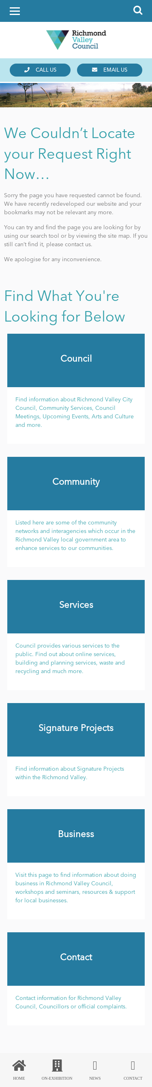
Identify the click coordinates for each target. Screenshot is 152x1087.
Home (19, 1070)
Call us (40, 70)
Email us (109, 70)
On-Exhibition (57, 1070)
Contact (133, 1070)
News (95, 1070)
